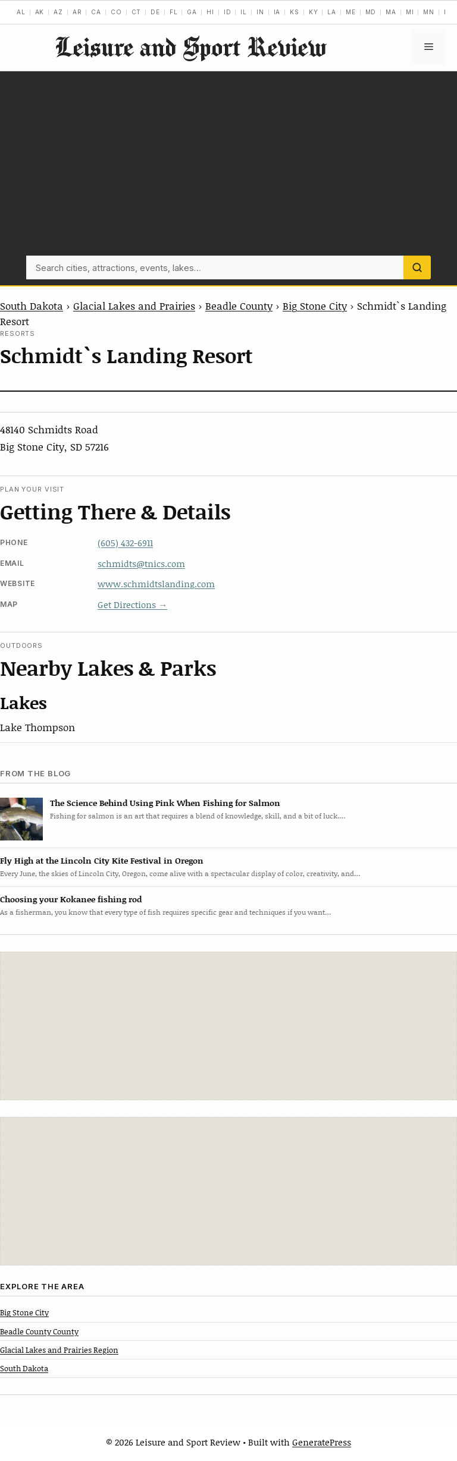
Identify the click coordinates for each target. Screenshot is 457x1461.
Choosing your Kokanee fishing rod (71, 899)
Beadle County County (39, 1331)
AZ (58, 11)
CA (96, 11)
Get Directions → (132, 604)
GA (192, 11)
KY (313, 11)
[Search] (417, 267)
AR (77, 11)
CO (116, 11)
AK (40, 11)
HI (210, 11)
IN (260, 11)
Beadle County (239, 305)
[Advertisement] (228, 166)
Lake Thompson (37, 727)
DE (155, 11)
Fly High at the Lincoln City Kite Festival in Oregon (102, 860)
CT (137, 11)
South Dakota (31, 305)
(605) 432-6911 (125, 542)
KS (294, 11)
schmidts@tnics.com (141, 563)
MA (391, 11)
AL (21, 11)
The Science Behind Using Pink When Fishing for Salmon (165, 802)
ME (351, 11)
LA (331, 11)
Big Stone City (315, 305)
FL (174, 11)
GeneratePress (321, 1442)
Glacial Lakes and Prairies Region (59, 1350)
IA (277, 11)
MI (410, 11)
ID (227, 11)
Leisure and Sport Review (190, 46)
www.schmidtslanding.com (156, 583)
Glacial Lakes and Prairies (134, 305)
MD (371, 11)
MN (428, 11)
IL (243, 11)
